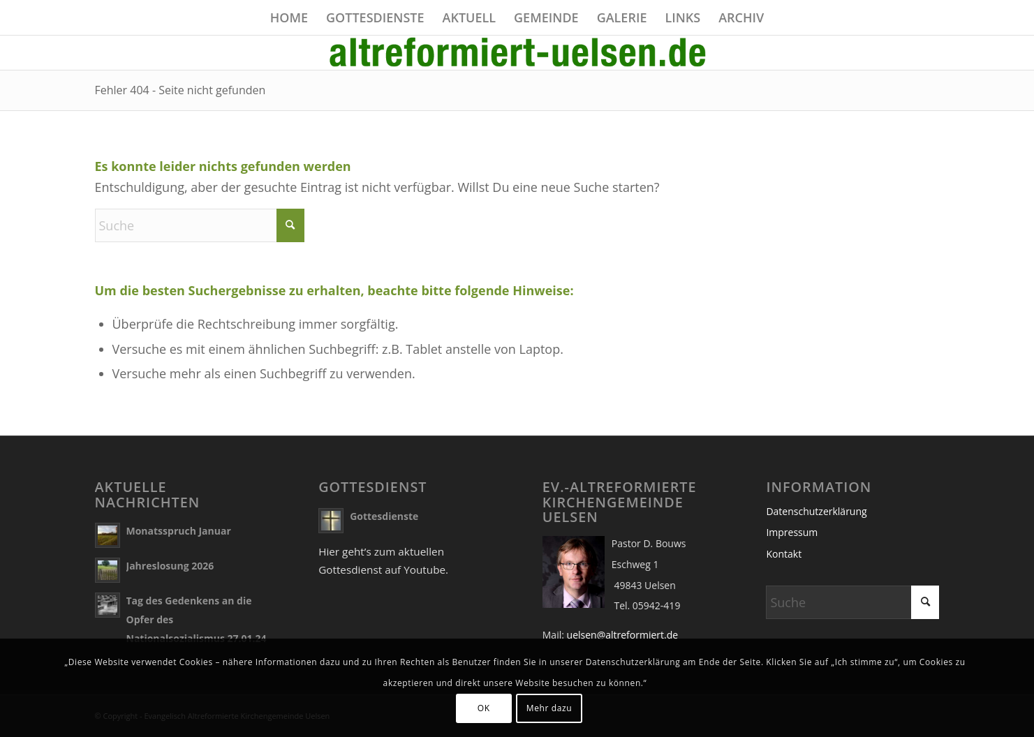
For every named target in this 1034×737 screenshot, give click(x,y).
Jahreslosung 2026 (170, 565)
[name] (517, 52)
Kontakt (784, 553)
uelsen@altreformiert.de (623, 634)
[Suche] (199, 225)
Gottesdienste (384, 516)
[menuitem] (289, 17)
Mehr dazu (549, 708)
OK (484, 708)
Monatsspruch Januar (178, 530)
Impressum (792, 532)
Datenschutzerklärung (816, 511)
